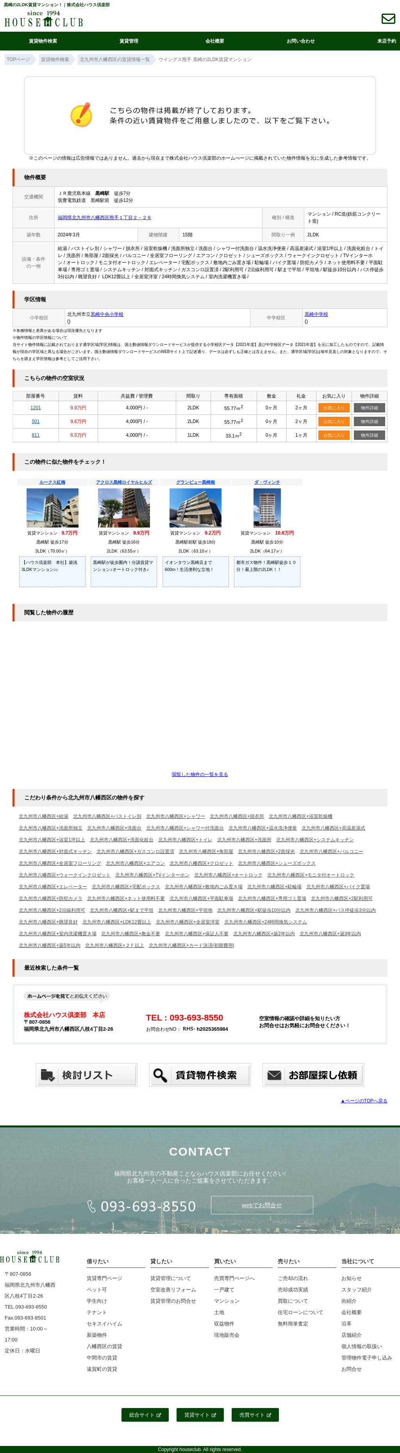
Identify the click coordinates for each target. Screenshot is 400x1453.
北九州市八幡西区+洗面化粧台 (122, 840)
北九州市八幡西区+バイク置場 (338, 886)
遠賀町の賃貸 (102, 1369)
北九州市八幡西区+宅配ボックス (126, 886)
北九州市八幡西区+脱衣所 (237, 816)
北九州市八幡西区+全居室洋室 (188, 922)
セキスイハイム (104, 1324)
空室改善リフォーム (173, 1290)
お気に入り (334, 407)
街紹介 (349, 1301)
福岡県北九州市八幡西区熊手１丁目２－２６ (105, 217)
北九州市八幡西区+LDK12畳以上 (116, 922)
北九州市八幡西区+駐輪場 (274, 886)
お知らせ (351, 1278)
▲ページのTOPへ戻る (364, 1101)
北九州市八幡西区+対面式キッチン (55, 851)
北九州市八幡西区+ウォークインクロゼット (65, 875)
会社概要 (214, 41)
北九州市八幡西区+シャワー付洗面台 (185, 828)
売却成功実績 (293, 1290)
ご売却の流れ (293, 1278)
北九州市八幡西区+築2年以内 (264, 933)
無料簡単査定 (293, 1324)
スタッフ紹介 (356, 1290)
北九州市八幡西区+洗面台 (114, 828)
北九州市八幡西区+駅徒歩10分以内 (254, 910)
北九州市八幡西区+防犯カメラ (50, 898)
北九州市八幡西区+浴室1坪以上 (52, 840)
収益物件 (224, 1324)
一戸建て (224, 1290)
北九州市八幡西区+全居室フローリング (60, 863)
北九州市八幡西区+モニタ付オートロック (310, 875)
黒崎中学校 (316, 314)
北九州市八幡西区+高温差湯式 (333, 828)
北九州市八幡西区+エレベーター (53, 886)
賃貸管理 (129, 41)
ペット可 (97, 1290)
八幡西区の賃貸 (104, 1346)
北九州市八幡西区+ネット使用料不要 (126, 898)
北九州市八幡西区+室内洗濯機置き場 (57, 933)
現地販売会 (226, 1335)
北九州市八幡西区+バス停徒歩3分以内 (335, 910)
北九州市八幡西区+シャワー (175, 816)
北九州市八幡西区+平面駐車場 (201, 898)
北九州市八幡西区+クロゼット (201, 863)
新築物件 (97, 1335)
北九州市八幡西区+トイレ (185, 840)
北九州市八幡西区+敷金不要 (130, 933)
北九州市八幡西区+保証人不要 (197, 933)
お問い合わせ (301, 41)
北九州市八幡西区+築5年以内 (49, 945)
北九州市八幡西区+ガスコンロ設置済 (135, 851)
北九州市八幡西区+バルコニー (331, 851)
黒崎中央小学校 (107, 314)
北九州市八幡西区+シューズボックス (277, 863)
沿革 (346, 1324)
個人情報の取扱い (361, 1346)
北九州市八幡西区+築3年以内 (330, 933)
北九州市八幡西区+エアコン (135, 863)
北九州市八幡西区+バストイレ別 (107, 816)
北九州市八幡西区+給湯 (43, 816)
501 (35, 421)
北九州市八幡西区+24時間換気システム (265, 922)
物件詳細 (369, 407)
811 (35, 435)
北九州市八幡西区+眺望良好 (48, 922)
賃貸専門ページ (104, 1278)
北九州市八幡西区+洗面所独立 (50, 828)
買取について (293, 1301)
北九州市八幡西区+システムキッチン (315, 840)
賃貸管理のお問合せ (173, 1301)
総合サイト (145, 1415)
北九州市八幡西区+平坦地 (185, 910)
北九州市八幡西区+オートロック (228, 875)
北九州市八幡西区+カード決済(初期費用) (191, 945)
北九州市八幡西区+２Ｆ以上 (114, 945)
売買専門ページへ (234, 1278)
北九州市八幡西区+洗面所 (244, 840)
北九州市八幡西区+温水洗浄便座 (263, 828)
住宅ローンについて (300, 1312)
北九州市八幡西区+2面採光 (266, 851)
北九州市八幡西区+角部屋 (206, 851)
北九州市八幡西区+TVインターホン (152, 875)
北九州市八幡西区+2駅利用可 (342, 898)
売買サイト (255, 1415)
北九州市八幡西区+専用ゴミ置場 (272, 898)
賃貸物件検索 (43, 41)
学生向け (97, 1301)
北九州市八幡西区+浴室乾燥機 (300, 816)
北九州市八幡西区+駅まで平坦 (122, 910)
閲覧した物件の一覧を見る (200, 774)
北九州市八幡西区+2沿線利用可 (52, 910)
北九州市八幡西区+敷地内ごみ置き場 (204, 886)
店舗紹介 (351, 1335)
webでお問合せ (262, 1205)
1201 (35, 408)
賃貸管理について (170, 1278)
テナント (97, 1312)
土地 (219, 1312)
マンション (226, 1301)
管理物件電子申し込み (366, 1358)
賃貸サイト (200, 1415)
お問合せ (351, 1369)
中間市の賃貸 (102, 1358)
